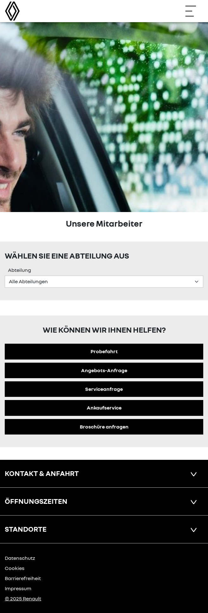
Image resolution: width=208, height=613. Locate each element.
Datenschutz (20, 558)
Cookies (14, 568)
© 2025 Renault (23, 598)
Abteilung (19, 270)
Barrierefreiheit (23, 578)
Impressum (18, 588)
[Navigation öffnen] (193, 11)
